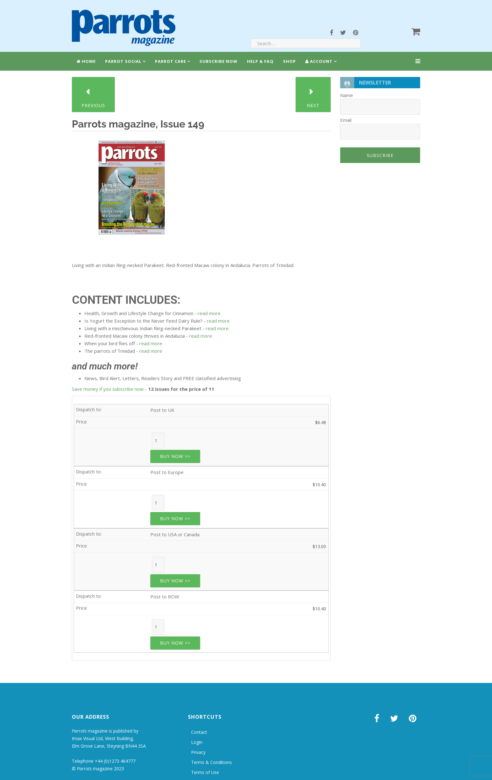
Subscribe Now (219, 61)
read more (209, 313)
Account (319, 61)
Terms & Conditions (211, 762)
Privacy (198, 752)
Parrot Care (170, 61)
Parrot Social (123, 61)
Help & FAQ (260, 61)
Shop (289, 61)
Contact (199, 732)
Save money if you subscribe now (108, 389)
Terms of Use (205, 772)
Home (86, 61)
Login (196, 742)
